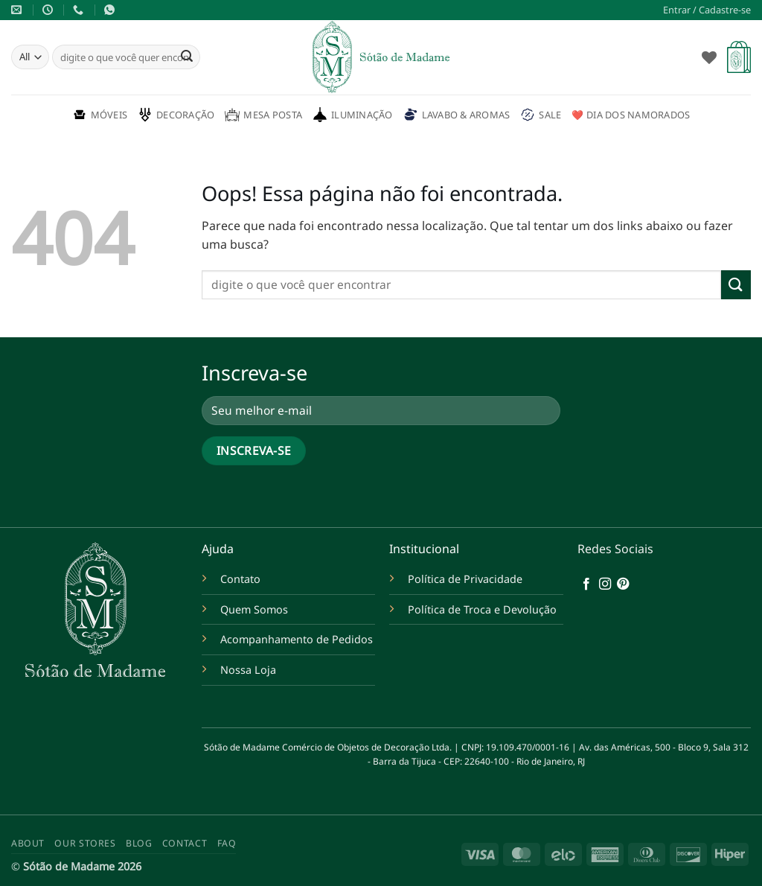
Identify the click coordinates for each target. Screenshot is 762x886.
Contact (184, 843)
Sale (540, 114)
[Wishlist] (709, 57)
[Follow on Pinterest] (623, 584)
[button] (707, 9)
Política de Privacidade (465, 579)
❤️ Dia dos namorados (631, 114)
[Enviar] (186, 57)
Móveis (100, 114)
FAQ (227, 843)
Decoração (176, 114)
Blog (139, 843)
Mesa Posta (263, 114)
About (28, 843)
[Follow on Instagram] (605, 584)
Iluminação (353, 114)
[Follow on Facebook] (586, 584)
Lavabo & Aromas (456, 114)
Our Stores (84, 843)
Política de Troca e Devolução (482, 609)
